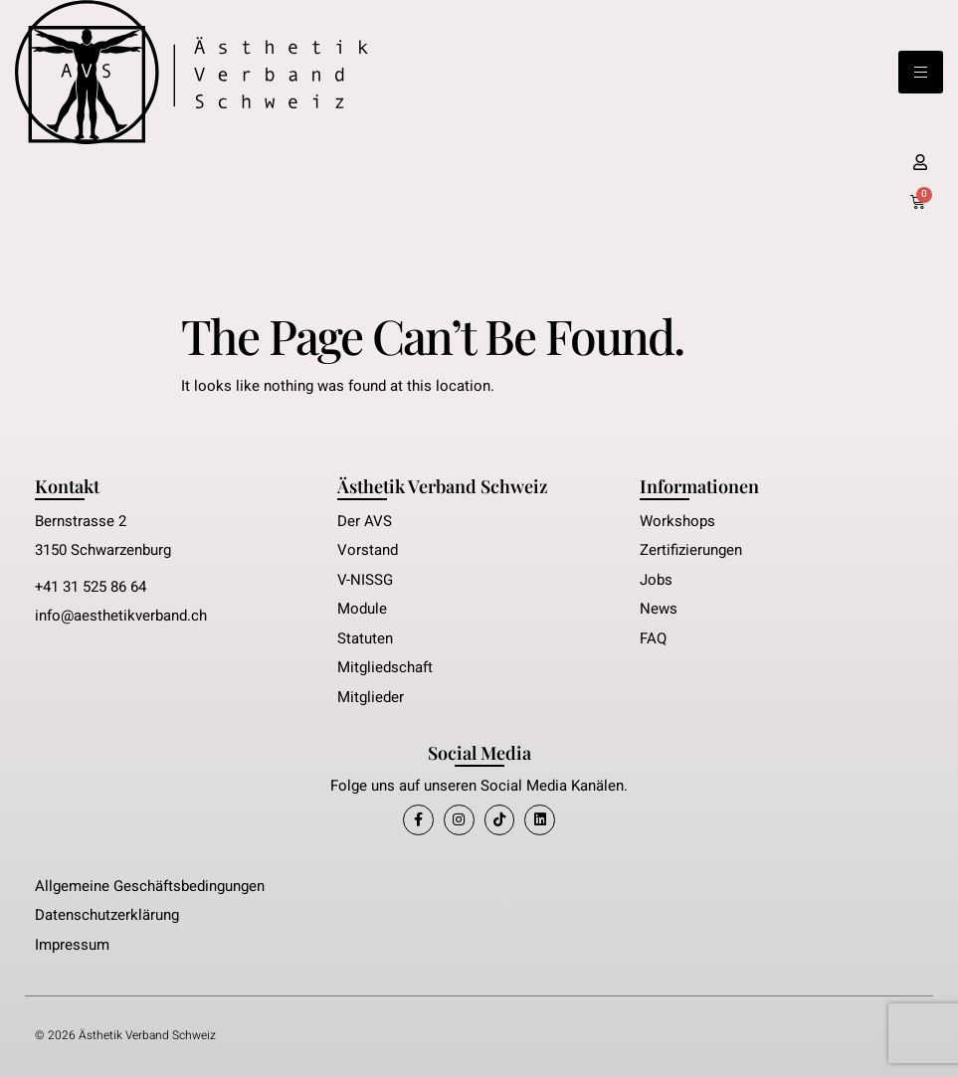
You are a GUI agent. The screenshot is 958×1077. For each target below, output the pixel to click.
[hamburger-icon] (920, 72)
